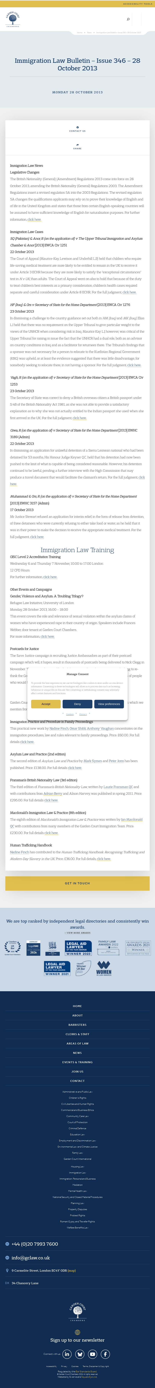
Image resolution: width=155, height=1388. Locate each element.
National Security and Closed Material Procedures (78, 1197)
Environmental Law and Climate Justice (78, 1146)
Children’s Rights (77, 1097)
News (77, 1053)
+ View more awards (77, 933)
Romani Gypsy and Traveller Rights (77, 1221)
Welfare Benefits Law (77, 1227)
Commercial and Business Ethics (77, 1110)
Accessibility (51, 1366)
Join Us (77, 1071)
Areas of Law (78, 1043)
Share (77, 147)
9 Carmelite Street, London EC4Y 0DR (44, 1270)
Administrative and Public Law (77, 1091)
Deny (77, 704)
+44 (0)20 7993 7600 (136, 19)
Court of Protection (78, 1122)
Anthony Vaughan (100, 728)
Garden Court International (77, 1158)
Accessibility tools (138, 4)
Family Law (77, 1152)
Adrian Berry (53, 793)
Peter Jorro (116, 761)
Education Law (77, 1134)
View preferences (109, 704)
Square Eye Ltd (89, 1376)
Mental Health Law (77, 1191)
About (77, 1015)
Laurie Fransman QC (118, 787)
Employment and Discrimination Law (77, 1140)
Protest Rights (77, 1215)
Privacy (83, 714)
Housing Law (77, 1166)
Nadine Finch (59, 728)
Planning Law (77, 1203)
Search (128, 19)
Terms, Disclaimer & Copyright (96, 1366)
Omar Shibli (78, 728)
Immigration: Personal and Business (78, 1178)
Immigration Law (77, 1172)
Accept (46, 704)
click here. (34, 219)
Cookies (70, 714)
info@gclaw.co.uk (31, 1258)
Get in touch (77, 883)
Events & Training (77, 1062)
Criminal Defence (77, 1128)
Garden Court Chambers (12, 19)
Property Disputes (77, 1209)
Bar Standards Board (86, 1371)
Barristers (78, 1025)
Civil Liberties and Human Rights (77, 1103)
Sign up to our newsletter (77, 1340)
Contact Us (77, 129)
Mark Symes (93, 761)
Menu (146, 19)
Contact (77, 1081)
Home (77, 1006)
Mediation (78, 1184)
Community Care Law (77, 1116)
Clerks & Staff (78, 1034)
